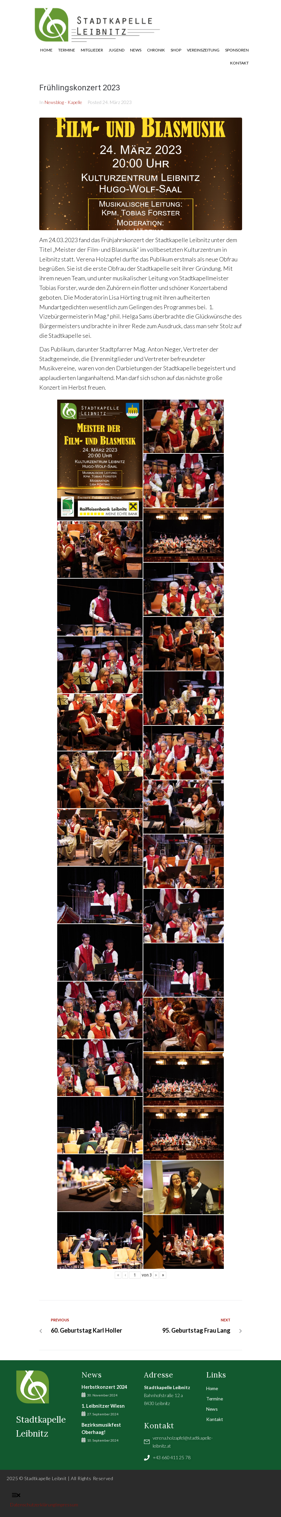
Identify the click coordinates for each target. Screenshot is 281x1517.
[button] (16, 1495)
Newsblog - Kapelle (63, 102)
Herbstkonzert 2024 (104, 1387)
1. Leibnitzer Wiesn (103, 1406)
